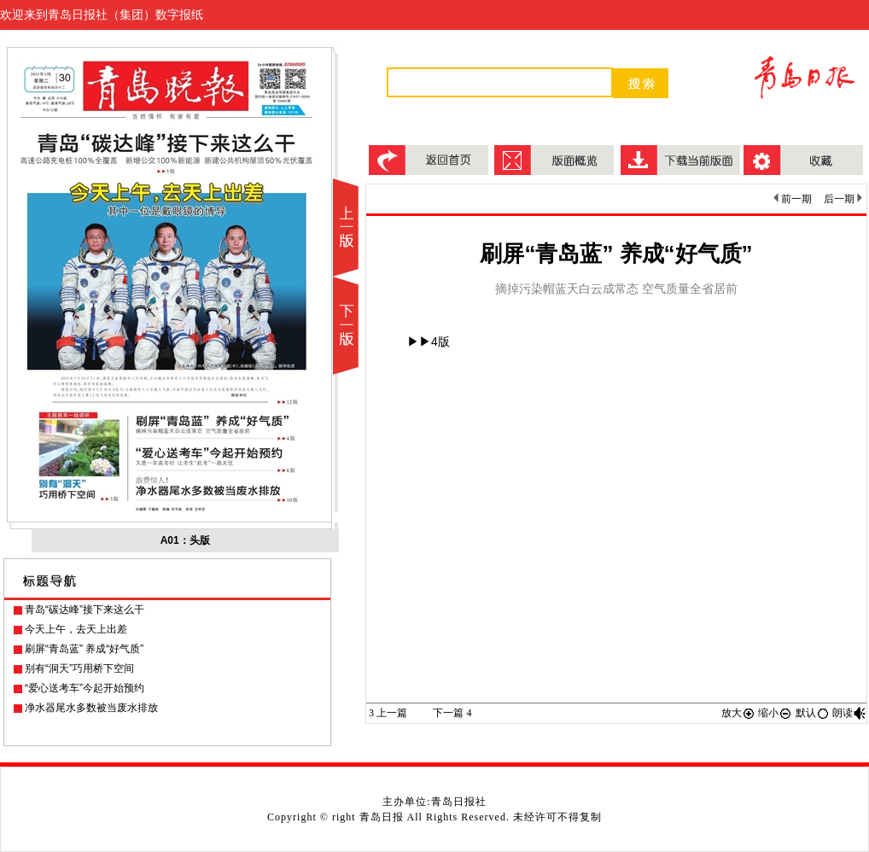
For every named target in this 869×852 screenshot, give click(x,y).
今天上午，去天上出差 (76, 629)
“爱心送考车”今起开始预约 (84, 688)
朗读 (849, 713)
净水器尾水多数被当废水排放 (91, 708)
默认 (813, 713)
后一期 (843, 199)
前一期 (792, 199)
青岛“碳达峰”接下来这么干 (84, 610)
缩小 (775, 713)
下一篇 (452, 713)
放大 (738, 713)
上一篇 (388, 713)
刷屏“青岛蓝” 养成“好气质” (84, 649)
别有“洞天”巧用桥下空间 (79, 668)
